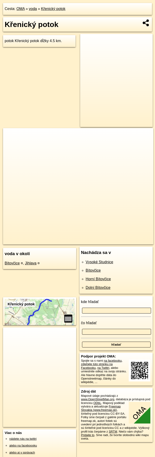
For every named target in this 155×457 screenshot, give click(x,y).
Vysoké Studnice (99, 262)
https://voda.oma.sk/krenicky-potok (131, 240)
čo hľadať (89, 323)
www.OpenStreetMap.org (97, 399)
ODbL (97, 403)
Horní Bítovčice (98, 279)
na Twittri (103, 368)
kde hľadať (90, 302)
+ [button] (11, 136)
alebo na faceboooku (23, 445)
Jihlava (30, 263)
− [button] (11, 143)
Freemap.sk (94, 240)
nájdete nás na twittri (22, 438)
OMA (20, 9)
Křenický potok (53, 9)
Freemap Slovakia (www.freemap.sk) (101, 408)
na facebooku (113, 360)
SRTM (113, 431)
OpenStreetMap (70, 240)
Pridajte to (88, 435)
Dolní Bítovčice (98, 288)
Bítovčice (12, 263)
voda (33, 9)
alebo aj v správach (22, 452)
